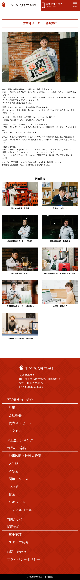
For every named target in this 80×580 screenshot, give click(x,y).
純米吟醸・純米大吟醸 (25, 456)
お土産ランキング (20, 440)
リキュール (17, 502)
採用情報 (13, 527)
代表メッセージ (20, 423)
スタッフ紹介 (19, 542)
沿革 (12, 407)
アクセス (15, 431)
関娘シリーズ (18, 479)
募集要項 (15, 534)
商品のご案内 (16, 448)
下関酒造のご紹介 (20, 400)
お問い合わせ (17, 552)
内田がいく (15, 519)
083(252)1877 (35, 383)
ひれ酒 (14, 486)
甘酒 (12, 494)
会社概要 (15, 415)
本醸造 (13, 471)
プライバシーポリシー (23, 559)
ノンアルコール (20, 510)
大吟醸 (13, 463)
